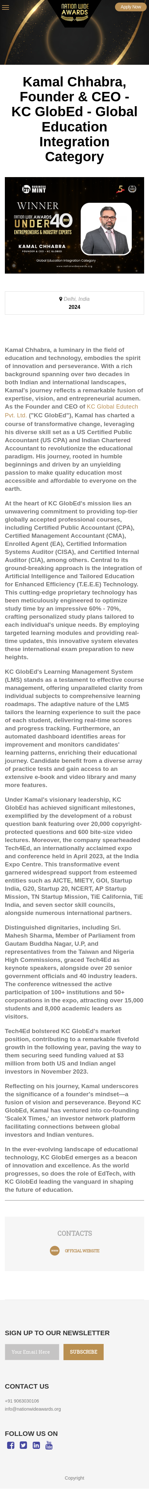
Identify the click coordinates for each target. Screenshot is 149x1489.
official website (82, 1250)
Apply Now (131, 6)
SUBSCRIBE (78, 1352)
